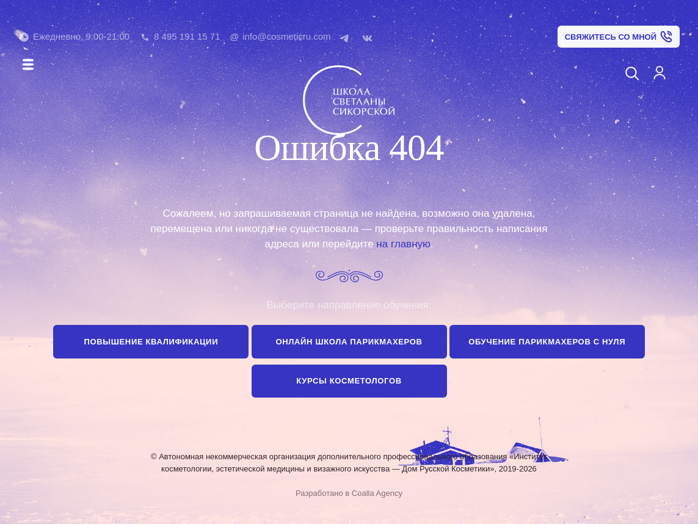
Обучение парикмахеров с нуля (546, 341)
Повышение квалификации (151, 341)
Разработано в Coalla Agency (349, 493)
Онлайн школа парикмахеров (348, 341)
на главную (403, 244)
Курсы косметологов (349, 380)
